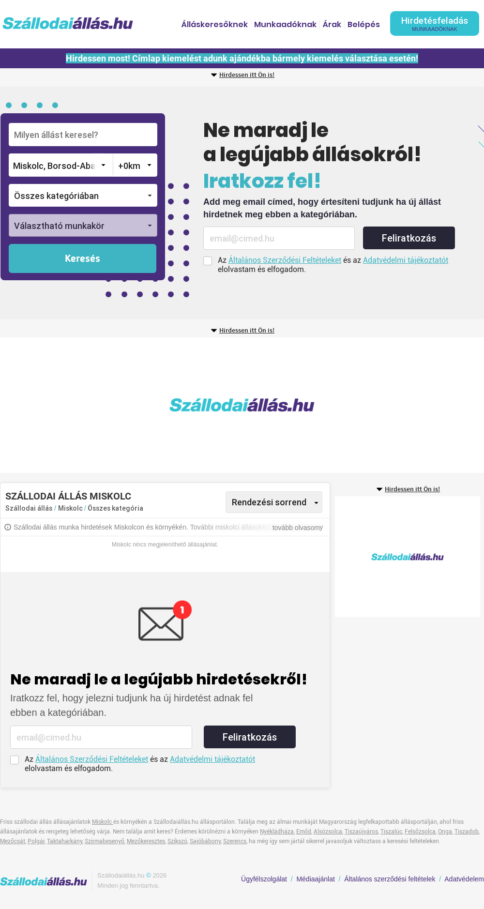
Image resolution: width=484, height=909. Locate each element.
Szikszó (177, 841)
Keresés (82, 259)
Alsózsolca (328, 831)
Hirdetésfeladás (434, 23)
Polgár (36, 841)
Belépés (364, 24)
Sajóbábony (205, 841)
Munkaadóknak (285, 24)
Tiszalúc (391, 831)
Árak (332, 24)
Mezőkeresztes (146, 841)
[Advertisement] (222, 405)
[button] (83, 195)
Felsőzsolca (420, 831)
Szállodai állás (28, 508)
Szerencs (234, 841)
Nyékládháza (277, 831)
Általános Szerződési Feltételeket (284, 260)
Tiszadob (466, 831)
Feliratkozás (409, 238)
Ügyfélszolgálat (264, 879)
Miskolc (71, 508)
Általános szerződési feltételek (389, 879)
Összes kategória (115, 508)
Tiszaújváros (361, 831)
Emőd (303, 831)
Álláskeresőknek (215, 24)
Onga (445, 831)
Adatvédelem (464, 879)
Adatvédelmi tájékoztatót (405, 260)
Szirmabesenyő (104, 841)
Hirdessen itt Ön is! (246, 75)
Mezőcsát (12, 841)
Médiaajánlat (315, 879)
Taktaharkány (64, 841)
